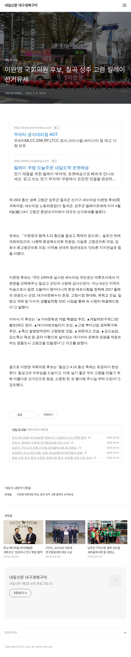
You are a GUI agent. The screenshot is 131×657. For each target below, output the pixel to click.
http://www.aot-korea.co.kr (32, 127)
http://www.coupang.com (31, 161)
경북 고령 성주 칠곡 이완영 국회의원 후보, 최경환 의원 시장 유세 (52, 457)
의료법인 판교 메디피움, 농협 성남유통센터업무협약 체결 (47, 452)
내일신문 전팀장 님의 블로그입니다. (31, 583)
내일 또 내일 (19, 429)
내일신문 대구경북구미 (21, 5)
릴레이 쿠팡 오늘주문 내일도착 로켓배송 (51, 167)
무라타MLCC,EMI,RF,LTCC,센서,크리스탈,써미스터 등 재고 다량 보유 (65, 143)
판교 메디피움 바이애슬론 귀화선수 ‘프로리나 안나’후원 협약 (49, 437)
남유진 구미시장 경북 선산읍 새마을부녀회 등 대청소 (44, 447)
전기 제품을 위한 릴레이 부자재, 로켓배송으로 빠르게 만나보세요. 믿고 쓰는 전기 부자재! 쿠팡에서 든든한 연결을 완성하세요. (65, 177)
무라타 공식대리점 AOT (36, 134)
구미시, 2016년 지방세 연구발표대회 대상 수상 (40, 442)
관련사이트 (11, 632)
